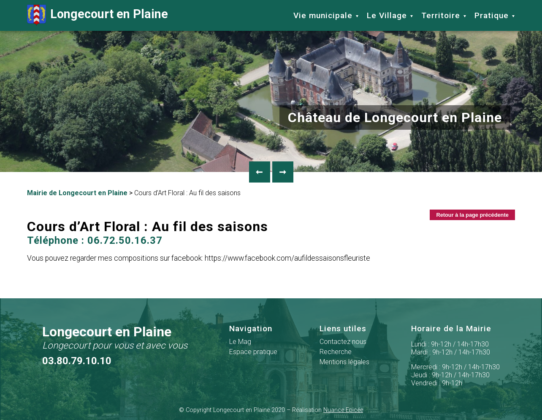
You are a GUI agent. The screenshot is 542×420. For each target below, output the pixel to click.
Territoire (440, 15)
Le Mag (240, 342)
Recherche (336, 352)
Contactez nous (343, 342)
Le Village (387, 15)
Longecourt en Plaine (97, 15)
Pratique (491, 15)
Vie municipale (322, 15)
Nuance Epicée (343, 410)
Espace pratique (253, 352)
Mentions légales (344, 362)
